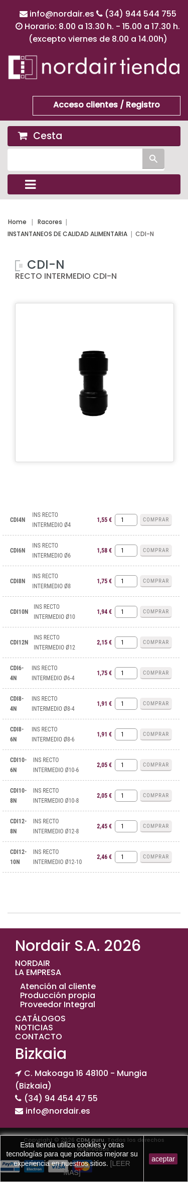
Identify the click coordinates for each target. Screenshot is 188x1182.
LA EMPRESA (38, 972)
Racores (50, 222)
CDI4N (17, 519)
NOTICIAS (34, 1027)
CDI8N (17, 581)
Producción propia (57, 995)
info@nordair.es (63, 14)
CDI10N (19, 611)
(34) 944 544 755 (140, 14)
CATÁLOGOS (40, 1018)
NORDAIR (32, 963)
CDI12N (19, 642)
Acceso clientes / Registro (106, 105)
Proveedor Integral (57, 1004)
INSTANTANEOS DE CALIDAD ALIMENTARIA (67, 234)
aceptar (163, 1159)
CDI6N (17, 550)
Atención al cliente (58, 986)
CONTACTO (38, 1036)
